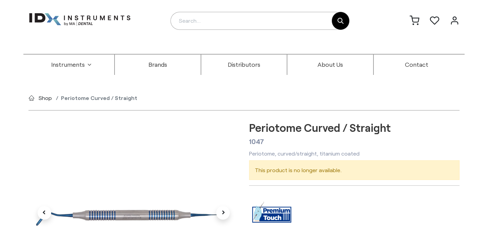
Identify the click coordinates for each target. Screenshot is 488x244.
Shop (45, 98)
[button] (44, 213)
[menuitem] (71, 65)
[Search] (340, 21)
